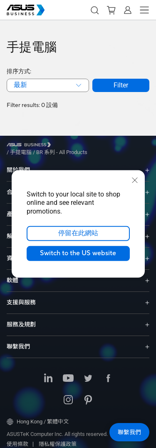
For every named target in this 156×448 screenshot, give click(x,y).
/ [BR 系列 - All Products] (107, 146)
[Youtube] (68, 372)
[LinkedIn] (48, 372)
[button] (94, 10)
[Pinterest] (88, 394)
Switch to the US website (78, 253)
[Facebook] (108, 372)
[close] (134, 180)
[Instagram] (68, 394)
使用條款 (17, 438)
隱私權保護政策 (58, 438)
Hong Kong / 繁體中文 (38, 415)
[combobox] (48, 85)
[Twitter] (88, 372)
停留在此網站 (78, 233)
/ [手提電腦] (66, 146)
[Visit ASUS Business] (30, 146)
